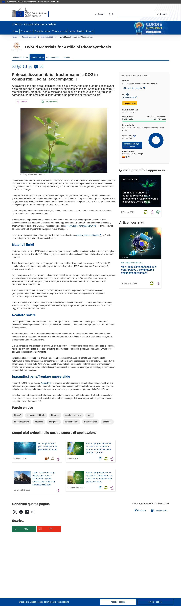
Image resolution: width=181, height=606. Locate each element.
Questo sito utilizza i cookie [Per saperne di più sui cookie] (31, 602)
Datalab (80, 31)
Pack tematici (27, 31)
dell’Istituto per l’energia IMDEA (79, 226)
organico (39, 422)
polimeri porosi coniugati (87, 235)
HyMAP (17, 415)
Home (15, 31)
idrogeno (55, 415)
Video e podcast (59, 31)
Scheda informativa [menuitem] (20, 58)
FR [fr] (30, 66)
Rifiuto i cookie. (155, 602)
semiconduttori (71, 422)
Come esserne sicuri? (48, 2)
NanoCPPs (46, 383)
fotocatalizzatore (21, 422)
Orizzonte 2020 (47, 37)
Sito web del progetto (133, 88)
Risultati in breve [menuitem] (37, 58)
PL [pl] (42, 66)
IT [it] (36, 66)
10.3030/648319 (128, 97)
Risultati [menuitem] (67, 58)
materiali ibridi (90, 422)
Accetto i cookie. (118, 602)
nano (90, 415)
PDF (51, 529)
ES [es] (25, 66)
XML (26, 529)
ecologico (107, 422)
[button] (110, 14)
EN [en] (19, 66)
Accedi (99, 14)
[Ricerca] (162, 14)
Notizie (72, 31)
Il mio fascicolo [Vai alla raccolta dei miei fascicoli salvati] (159, 510)
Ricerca (89, 31)
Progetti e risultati (42, 31)
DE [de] (14, 66)
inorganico (54, 422)
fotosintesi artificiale (36, 415)
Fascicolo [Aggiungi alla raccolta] (140, 510)
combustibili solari (73, 415)
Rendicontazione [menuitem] (52, 58)
